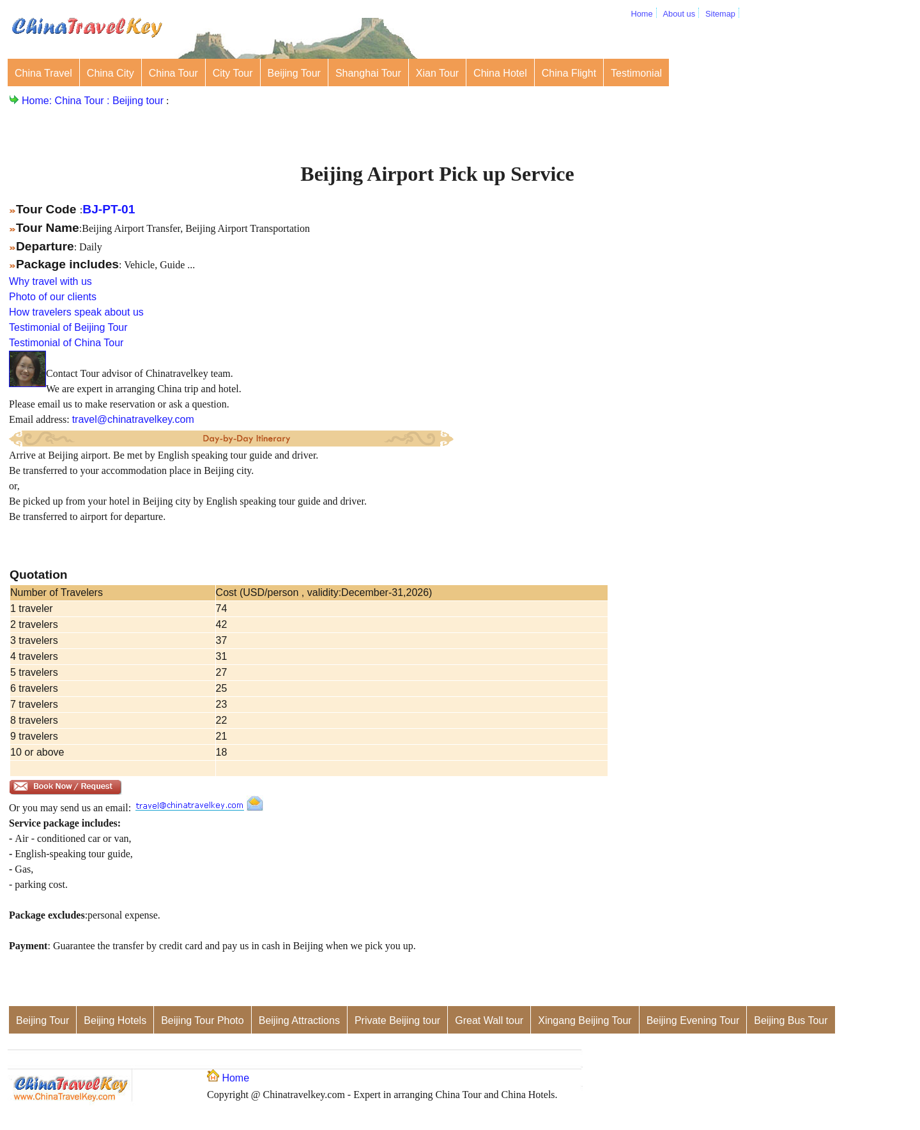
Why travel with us (50, 281)
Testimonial (636, 73)
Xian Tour (437, 73)
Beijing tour (138, 100)
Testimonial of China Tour (66, 342)
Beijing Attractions (299, 1020)
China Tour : (83, 100)
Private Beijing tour (397, 1020)
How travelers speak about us (76, 312)
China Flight (569, 73)
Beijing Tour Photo (202, 1020)
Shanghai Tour (368, 73)
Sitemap (720, 14)
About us (679, 14)
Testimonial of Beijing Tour (68, 327)
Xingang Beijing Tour (584, 1020)
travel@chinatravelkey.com (133, 419)
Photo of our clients (52, 296)
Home (641, 14)
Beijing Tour (294, 73)
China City (110, 73)
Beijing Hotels (115, 1020)
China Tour (173, 73)
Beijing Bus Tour (790, 1020)
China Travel (43, 73)
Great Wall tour (489, 1020)
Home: (38, 100)
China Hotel (500, 73)
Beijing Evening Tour (693, 1020)
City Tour (233, 73)
